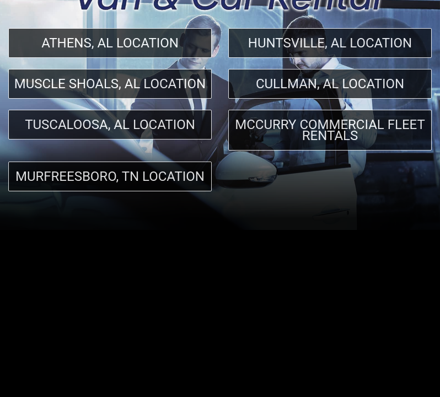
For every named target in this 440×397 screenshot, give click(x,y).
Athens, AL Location (110, 43)
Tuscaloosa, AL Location (110, 124)
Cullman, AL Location (330, 84)
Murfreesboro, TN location (110, 176)
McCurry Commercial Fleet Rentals (330, 130)
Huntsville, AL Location (330, 43)
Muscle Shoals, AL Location (110, 84)
